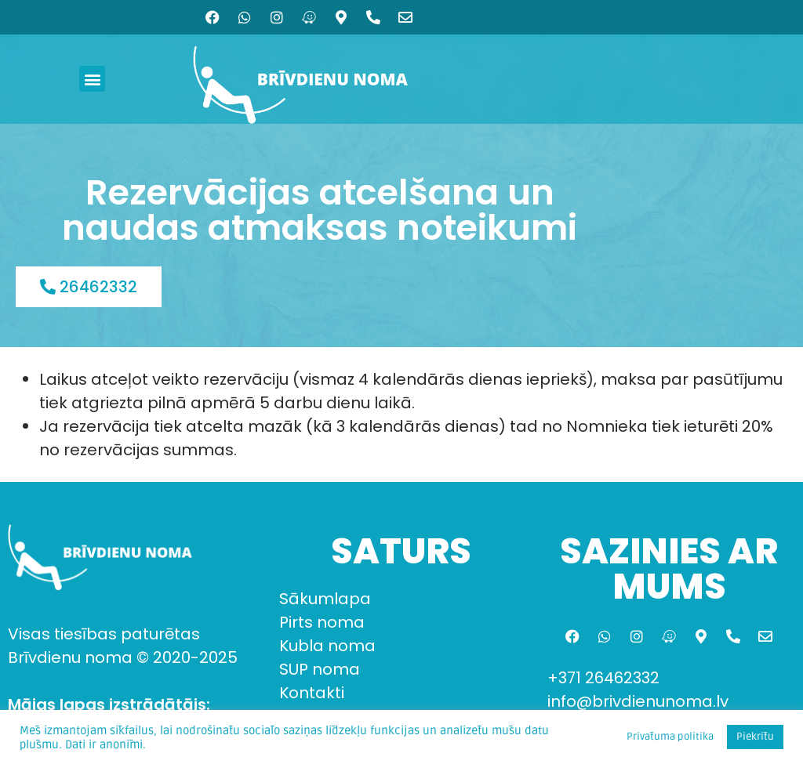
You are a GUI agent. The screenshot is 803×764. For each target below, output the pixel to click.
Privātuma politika (670, 736)
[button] (92, 79)
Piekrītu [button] (755, 736)
